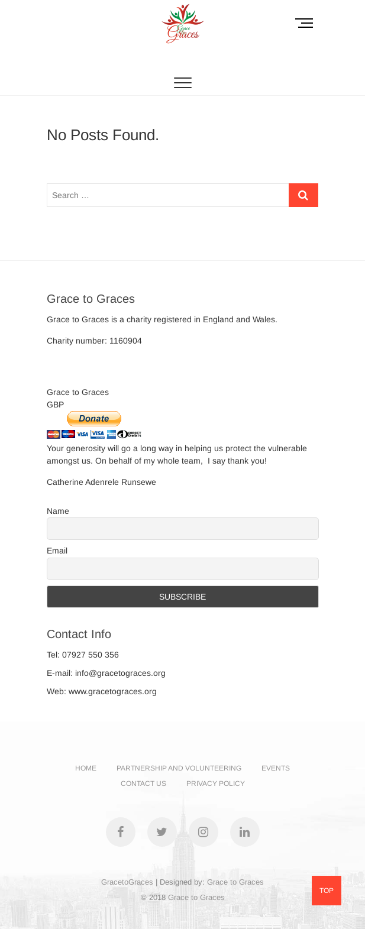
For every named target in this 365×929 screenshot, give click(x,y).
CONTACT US (143, 783)
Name (58, 511)
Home (85, 768)
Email (57, 550)
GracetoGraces (127, 882)
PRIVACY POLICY (215, 783)
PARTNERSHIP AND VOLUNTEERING (179, 768)
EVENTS (275, 768)
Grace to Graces (235, 882)
